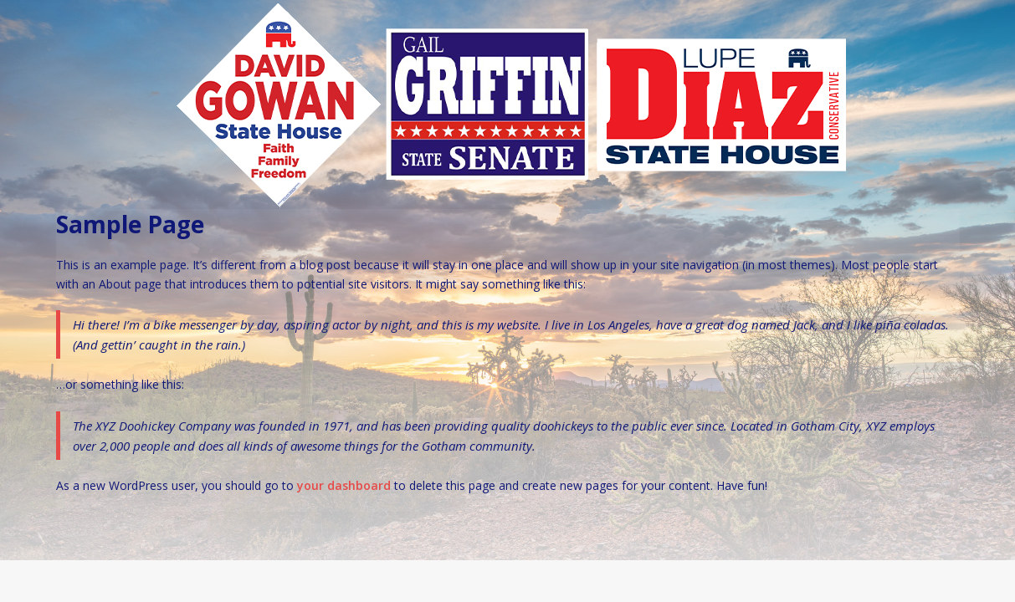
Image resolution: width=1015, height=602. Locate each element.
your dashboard (344, 485)
